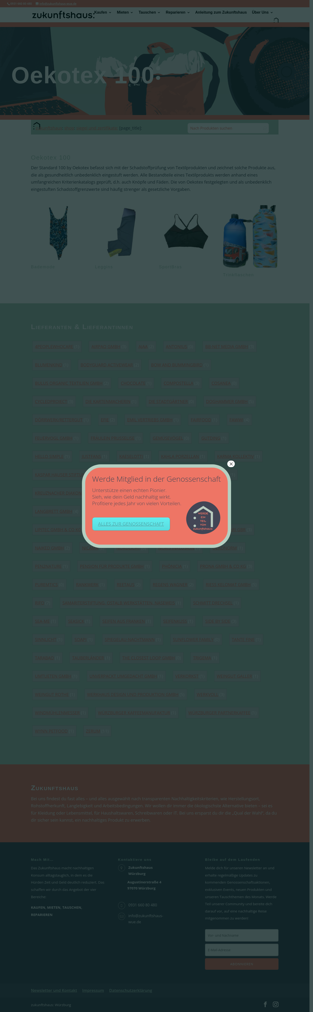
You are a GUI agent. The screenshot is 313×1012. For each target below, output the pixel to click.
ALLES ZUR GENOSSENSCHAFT (131, 524)
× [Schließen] (231, 464)
